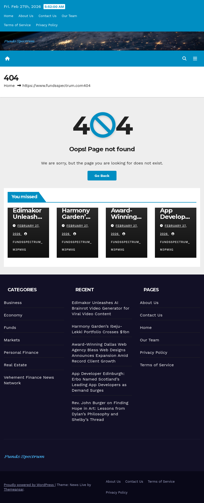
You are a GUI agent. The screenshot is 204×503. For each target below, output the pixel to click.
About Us (26, 16)
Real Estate (14, 365)
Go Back (102, 176)
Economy (12, 315)
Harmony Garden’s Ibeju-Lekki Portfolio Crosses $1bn (100, 329)
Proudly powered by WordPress (29, 485)
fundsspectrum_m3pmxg (28, 242)
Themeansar (13, 489)
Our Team (69, 16)
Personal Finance (20, 352)
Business (12, 302)
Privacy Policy (46, 25)
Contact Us (47, 16)
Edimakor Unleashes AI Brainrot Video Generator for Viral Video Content (99, 308)
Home (8, 16)
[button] (184, 58)
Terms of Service (17, 25)
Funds (9, 327)
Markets (11, 340)
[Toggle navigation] (195, 58)
